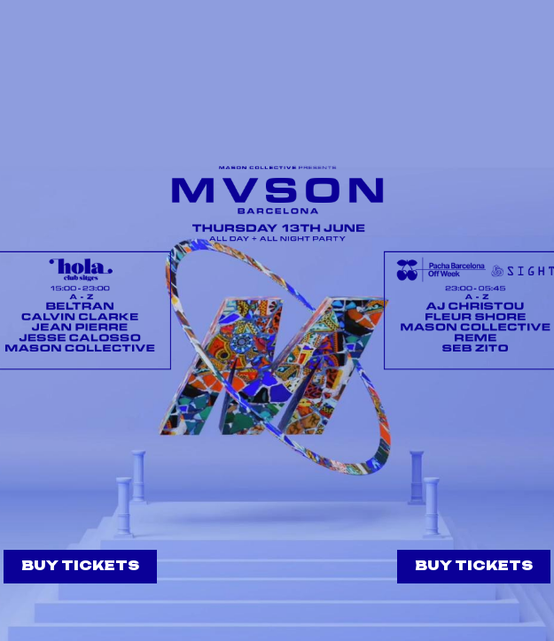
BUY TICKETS (80, 565)
